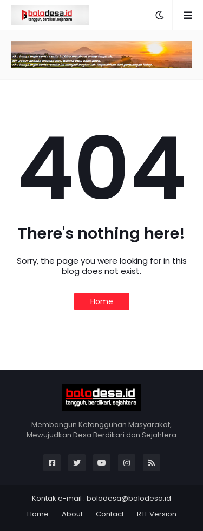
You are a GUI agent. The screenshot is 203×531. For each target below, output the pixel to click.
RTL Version (156, 514)
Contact (110, 514)
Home (101, 301)
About (72, 514)
